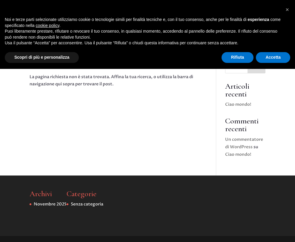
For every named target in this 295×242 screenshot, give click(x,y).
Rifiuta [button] (237, 230)
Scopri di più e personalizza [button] (41, 230)
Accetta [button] (273, 230)
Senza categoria (167, 33)
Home (117, 33)
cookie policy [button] (47, 198)
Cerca (256, 67)
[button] (287, 182)
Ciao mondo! (238, 104)
